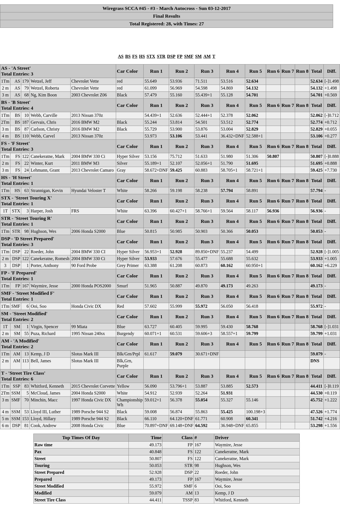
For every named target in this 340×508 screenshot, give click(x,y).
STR (161, 56)
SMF (189, 56)
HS (142, 56)
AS (121, 56)
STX (151, 56)
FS (135, 56)
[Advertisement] (166, 40)
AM (207, 56)
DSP (171, 56)
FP (180, 56)
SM (198, 56)
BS (128, 56)
